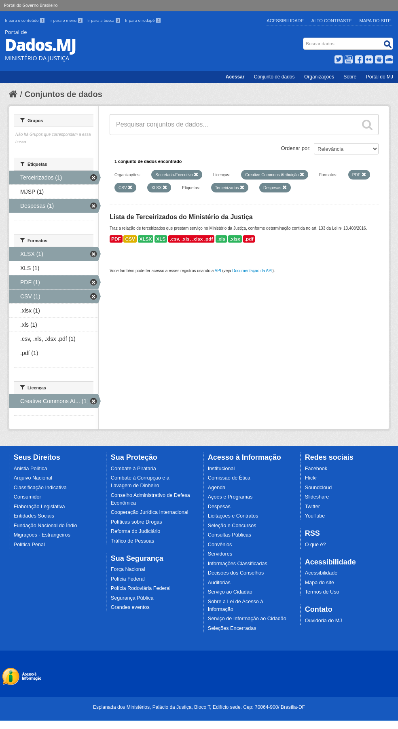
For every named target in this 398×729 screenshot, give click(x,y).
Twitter (312, 506)
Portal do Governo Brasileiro (30, 5)
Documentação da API (252, 270)
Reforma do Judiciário (136, 531)
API (218, 270)
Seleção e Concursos (232, 525)
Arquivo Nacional (33, 478)
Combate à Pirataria (133, 468)
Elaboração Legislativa (39, 506)
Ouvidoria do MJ (323, 620)
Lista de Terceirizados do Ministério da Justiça (181, 216)
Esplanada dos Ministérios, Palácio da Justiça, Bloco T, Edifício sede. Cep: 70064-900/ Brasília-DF (199, 707)
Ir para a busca (104, 20)
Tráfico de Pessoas (132, 541)
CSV (130, 239)
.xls (221, 239)
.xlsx (235, 239)
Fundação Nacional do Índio (45, 525)
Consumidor (27, 497)
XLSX (146, 239)
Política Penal (29, 544)
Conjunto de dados (274, 77)
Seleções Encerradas (232, 628)
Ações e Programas (230, 497)
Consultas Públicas (229, 535)
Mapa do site (319, 582)
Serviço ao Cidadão (230, 592)
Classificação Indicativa (40, 487)
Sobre (349, 77)
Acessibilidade (285, 20)
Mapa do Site (375, 20)
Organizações (319, 77)
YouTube (315, 516)
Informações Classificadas (237, 563)
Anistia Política (30, 468)
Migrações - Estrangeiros (42, 535)
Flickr (311, 478)
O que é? (315, 544)
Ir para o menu (66, 20)
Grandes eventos (130, 607)
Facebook (316, 468)
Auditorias (219, 582)
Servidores (220, 554)
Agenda (216, 487)
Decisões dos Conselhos (236, 573)
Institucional (221, 468)
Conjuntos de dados (63, 94)
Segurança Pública (132, 598)
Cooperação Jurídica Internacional (149, 512)
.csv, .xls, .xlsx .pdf (191, 239)
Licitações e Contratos (233, 516)
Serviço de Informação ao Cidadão (247, 618)
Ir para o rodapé (143, 20)
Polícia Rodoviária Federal (141, 588)
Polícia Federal (128, 579)
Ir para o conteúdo (25, 20)
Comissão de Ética (229, 478)
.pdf (249, 239)
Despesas (219, 506)
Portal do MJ (379, 77)
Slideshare (317, 497)
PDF (116, 239)
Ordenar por (295, 148)
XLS (160, 239)
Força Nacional (128, 569)
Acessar (235, 77)
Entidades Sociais (34, 516)
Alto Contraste (331, 20)
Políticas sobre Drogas (136, 522)
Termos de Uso (322, 592)
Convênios (220, 544)
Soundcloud (318, 487)
